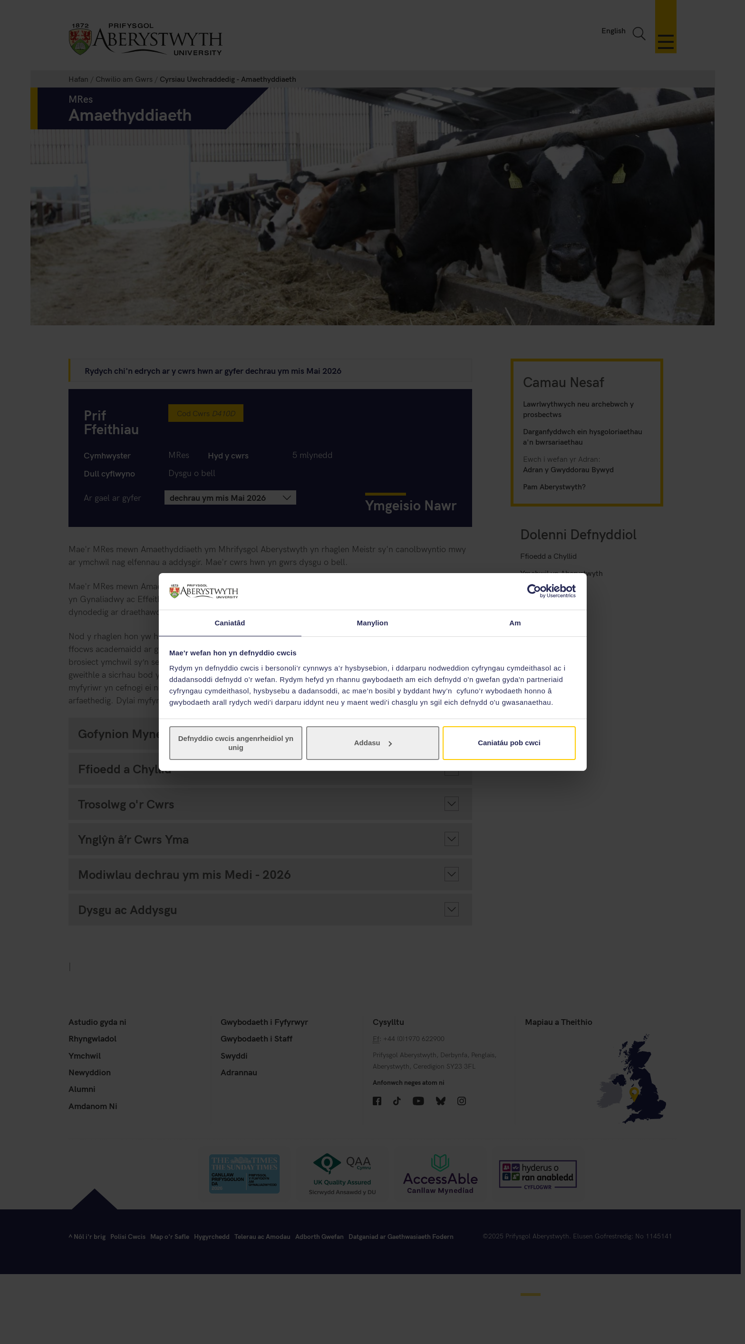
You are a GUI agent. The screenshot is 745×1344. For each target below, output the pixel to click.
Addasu (373, 743)
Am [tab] (515, 622)
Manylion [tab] (372, 622)
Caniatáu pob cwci (509, 743)
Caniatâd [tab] (229, 622)
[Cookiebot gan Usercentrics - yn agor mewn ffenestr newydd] (534, 591)
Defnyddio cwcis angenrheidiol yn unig (236, 743)
